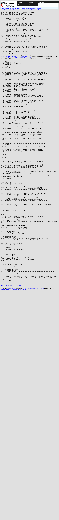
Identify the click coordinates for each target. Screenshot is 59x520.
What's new (31, 4)
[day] (26, 10)
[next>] (7, 10)
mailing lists (12, 342)
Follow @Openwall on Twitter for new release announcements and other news (21, 8)
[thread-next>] (21, 10)
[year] (34, 10)
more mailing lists (16, 339)
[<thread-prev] (13, 10)
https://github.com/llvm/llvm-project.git (14, 65)
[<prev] (3, 10)
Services (31, 2)
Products (20, 2)
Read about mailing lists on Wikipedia (34, 342)
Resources (20, 4)
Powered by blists (5, 339)
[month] (30, 10)
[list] (37, 10)
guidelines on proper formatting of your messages (14, 344)
